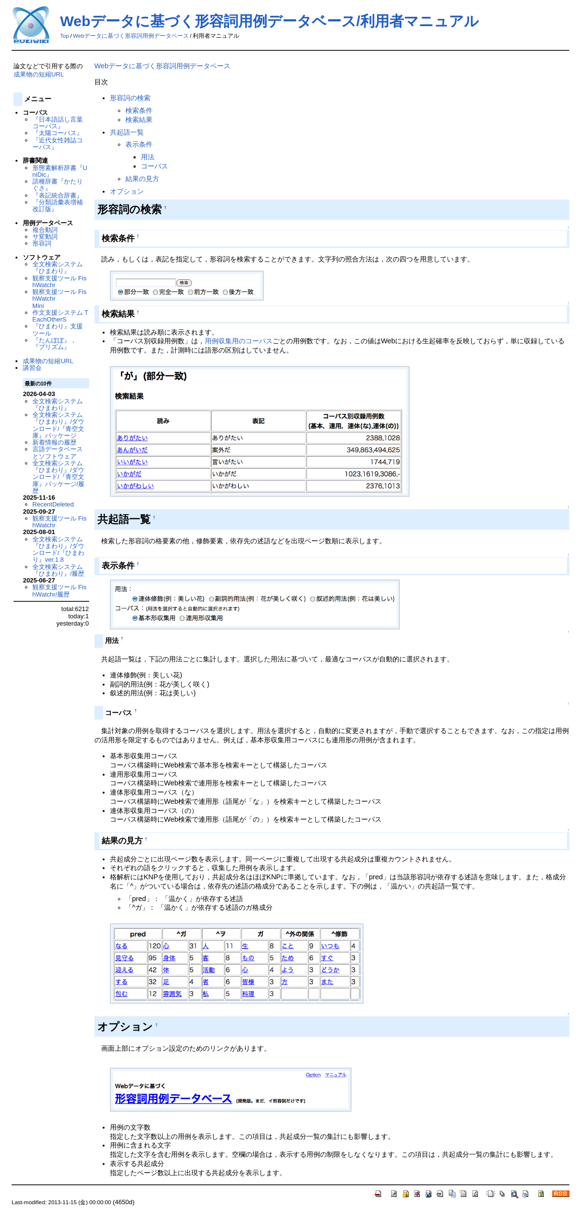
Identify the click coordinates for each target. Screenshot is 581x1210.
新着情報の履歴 (54, 442)
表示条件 (139, 144)
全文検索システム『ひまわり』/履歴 (58, 570)
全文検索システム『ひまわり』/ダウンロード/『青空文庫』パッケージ (58, 425)
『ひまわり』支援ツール (57, 329)
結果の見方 (142, 179)
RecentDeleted (53, 504)
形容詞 (41, 243)
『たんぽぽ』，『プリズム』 (54, 344)
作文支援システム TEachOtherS (60, 316)
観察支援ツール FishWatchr (59, 282)
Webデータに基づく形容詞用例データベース (130, 36)
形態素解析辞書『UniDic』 (59, 171)
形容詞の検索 (130, 98)
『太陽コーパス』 (57, 133)
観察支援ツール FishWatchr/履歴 (59, 590)
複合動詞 (45, 229)
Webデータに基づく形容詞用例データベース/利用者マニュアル (269, 21)
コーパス (154, 166)
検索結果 (139, 119)
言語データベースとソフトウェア (57, 452)
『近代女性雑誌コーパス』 (57, 144)
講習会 (32, 367)
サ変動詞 (45, 236)
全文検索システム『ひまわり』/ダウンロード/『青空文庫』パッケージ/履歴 (58, 476)
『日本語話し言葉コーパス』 (57, 123)
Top (64, 36)
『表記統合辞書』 (57, 195)
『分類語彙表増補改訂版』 (57, 206)
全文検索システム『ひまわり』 (57, 267)
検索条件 (139, 110)
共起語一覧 (127, 132)
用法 (147, 157)
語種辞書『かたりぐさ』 (57, 185)
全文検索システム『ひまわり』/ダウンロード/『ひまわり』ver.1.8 (58, 550)
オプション (127, 191)
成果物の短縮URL (39, 74)
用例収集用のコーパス (239, 341)
